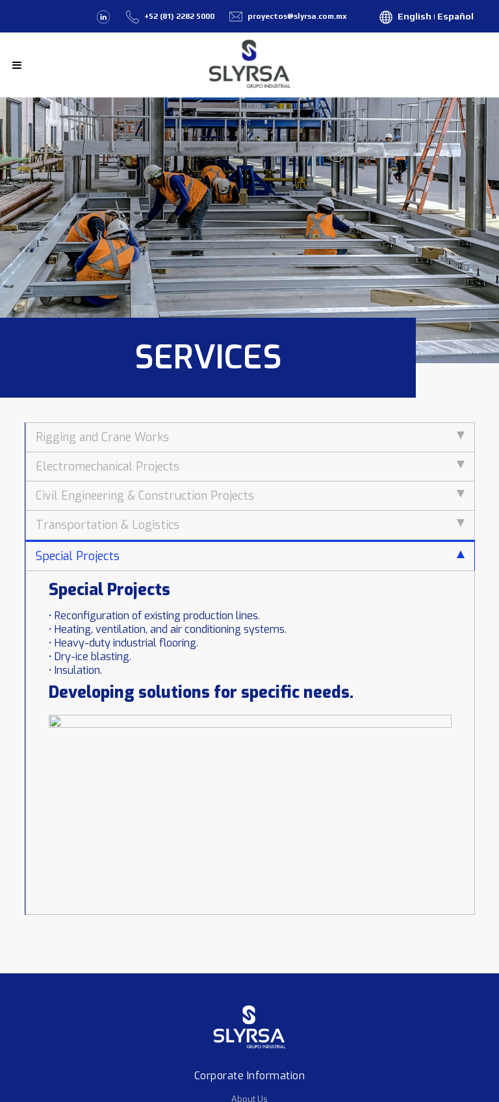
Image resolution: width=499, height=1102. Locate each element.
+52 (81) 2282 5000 (179, 16)
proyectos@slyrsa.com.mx (296, 16)
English (414, 16)
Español (455, 16)
